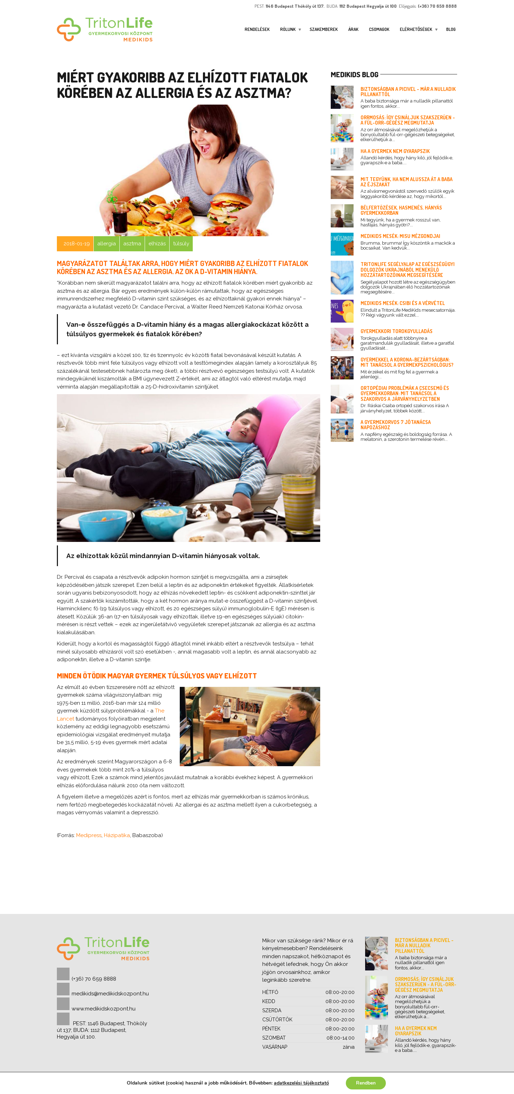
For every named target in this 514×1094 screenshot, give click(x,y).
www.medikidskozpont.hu (104, 1009)
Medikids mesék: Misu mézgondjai (400, 236)
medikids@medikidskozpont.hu (110, 993)
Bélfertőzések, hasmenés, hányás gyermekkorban (401, 210)
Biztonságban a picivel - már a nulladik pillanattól (408, 91)
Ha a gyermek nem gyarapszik (395, 151)
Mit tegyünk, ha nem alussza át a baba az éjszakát (407, 181)
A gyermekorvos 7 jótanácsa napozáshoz (396, 424)
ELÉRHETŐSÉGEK (416, 29)
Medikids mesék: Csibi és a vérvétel (403, 303)
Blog (451, 29)
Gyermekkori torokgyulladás (397, 331)
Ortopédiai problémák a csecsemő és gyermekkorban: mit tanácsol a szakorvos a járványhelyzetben (405, 393)
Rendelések (257, 29)
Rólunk (288, 29)
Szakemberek (324, 29)
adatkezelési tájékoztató (301, 1083)
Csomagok (379, 29)
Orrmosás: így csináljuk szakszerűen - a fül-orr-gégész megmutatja (408, 120)
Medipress (88, 835)
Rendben (366, 1083)
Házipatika (117, 835)
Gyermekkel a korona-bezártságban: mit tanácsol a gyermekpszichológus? (407, 362)
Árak (353, 29)
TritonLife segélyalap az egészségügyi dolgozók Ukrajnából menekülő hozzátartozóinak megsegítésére (408, 269)
